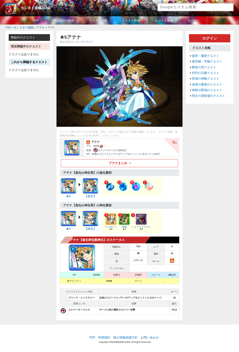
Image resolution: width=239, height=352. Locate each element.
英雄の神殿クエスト (204, 75)
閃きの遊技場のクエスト (207, 90)
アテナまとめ (118, 162)
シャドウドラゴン (139, 224)
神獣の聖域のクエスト (206, 85)
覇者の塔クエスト (203, 64)
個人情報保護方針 (125, 335)
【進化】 (90, 195)
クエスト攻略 (98, 20)
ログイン (194, 20)
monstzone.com (120, 339)
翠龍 (123, 224)
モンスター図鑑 (64, 20)
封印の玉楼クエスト (204, 70)
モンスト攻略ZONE (34, 7)
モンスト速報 (164, 20)
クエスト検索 (131, 20)
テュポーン (110, 224)
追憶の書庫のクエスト (206, 80)
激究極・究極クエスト (206, 59)
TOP (35, 20)
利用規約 (105, 335)
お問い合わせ (147, 335)
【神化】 (90, 227)
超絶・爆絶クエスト (204, 54)
